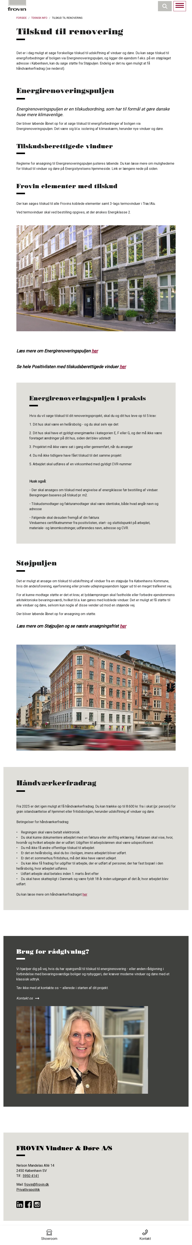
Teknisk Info (39, 17)
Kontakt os (24, 998)
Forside (21, 17)
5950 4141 (31, 1176)
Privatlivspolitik (28, 1190)
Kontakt (145, 1235)
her (95, 350)
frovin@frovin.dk (36, 1184)
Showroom (49, 1235)
